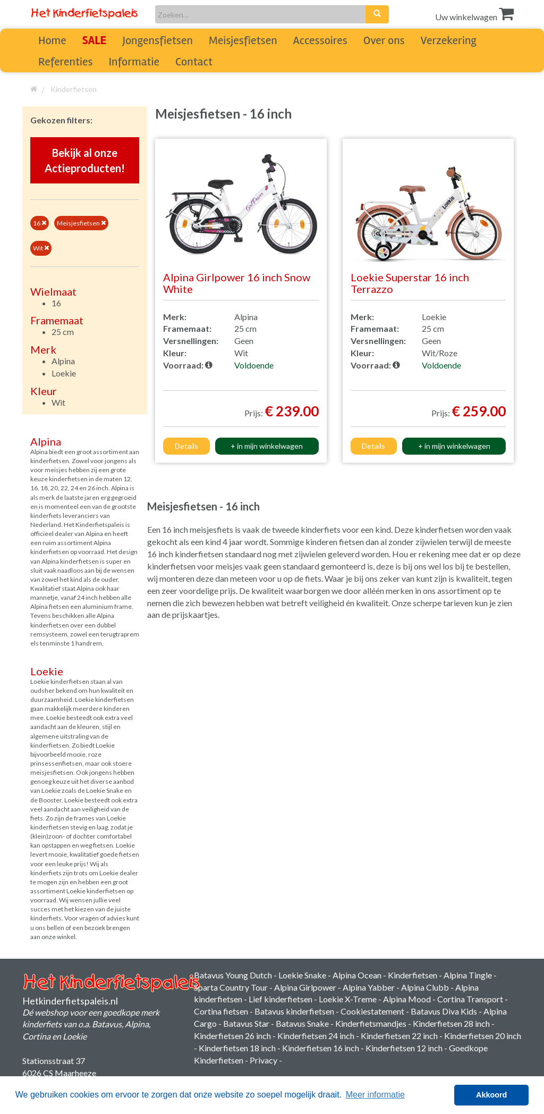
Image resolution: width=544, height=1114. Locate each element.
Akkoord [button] (491, 1095)
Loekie (64, 373)
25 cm (63, 331)
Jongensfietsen (157, 40)
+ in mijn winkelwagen (267, 445)
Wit (41, 248)
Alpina (63, 361)
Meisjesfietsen (243, 40)
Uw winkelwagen (474, 17)
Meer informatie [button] (375, 1094)
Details (186, 445)
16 (39, 223)
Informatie (134, 62)
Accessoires (320, 40)
